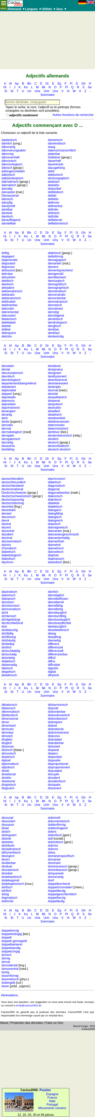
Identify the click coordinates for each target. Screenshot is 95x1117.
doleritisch (55, 835)
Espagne (52, 1094)
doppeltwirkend (12, 944)
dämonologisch (12, 164)
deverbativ (9, 510)
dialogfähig (55, 513)
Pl (66, 87)
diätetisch (54, 482)
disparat (53, 750)
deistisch (7, 284)
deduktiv (54, 185)
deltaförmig (55, 256)
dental (6, 369)
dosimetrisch (10, 979)
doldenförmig (57, 824)
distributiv (8, 845)
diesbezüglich (57, 626)
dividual (7, 866)
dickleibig (8, 644)
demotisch (55, 305)
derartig (7, 414)
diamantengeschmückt (63, 534)
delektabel (9, 322)
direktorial (8, 781)
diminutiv (8, 729)
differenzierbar (58, 654)
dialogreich (55, 520)
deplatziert (9, 386)
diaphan (53, 555)
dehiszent (8, 270)
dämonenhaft (10, 157)
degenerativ (10, 260)
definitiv (53, 209)
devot (5, 520)
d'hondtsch (9, 548)
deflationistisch (58, 223)
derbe (5, 421)
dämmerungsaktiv (14, 150)
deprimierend (10, 407)
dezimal (7, 537)
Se (90, 87)
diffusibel (54, 664)
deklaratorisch (11, 298)
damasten (8, 192)
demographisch (58, 287)
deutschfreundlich (14, 482)
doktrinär (7, 901)
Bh (29, 83)
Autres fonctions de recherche (72, 114)
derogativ (8, 435)
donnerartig (56, 876)
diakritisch (55, 499)
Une (37, 91)
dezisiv (6, 544)
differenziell (56, 650)
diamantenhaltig (59, 537)
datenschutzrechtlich (62, 150)
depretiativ (9, 404)
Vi (68, 91)
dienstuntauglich (59, 619)
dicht (5, 612)
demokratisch (57, 291)
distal (5, 828)
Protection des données (27, 1022)
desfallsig (8, 449)
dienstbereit (56, 602)
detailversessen (58, 421)
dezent (6, 527)
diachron (7, 562)
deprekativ (9, 397)
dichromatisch (11, 609)
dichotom (8, 602)
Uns (55, 91)
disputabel (55, 770)
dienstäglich (56, 595)
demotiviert (55, 308)
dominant (54, 863)
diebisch (7, 668)
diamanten (55, 531)
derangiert (8, 411)
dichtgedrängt (11, 619)
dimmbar (7, 732)
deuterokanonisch (60, 435)
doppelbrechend (59, 883)
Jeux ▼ (61, 9)
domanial (54, 859)
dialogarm (54, 510)
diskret (52, 725)
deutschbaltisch (58, 446)
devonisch (8, 517)
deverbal (7, 506)
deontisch (8, 376)
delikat (6, 329)
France (52, 1097)
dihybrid (53, 675)
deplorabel (9, 390)
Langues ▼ (33, 9)
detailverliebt (56, 418)
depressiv (8, 400)
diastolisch (55, 562)
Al (10, 83)
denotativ (8, 366)
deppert (7, 393)
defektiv (53, 199)
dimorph (7, 736)
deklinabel (8, 301)
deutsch (53, 442)
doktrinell (54, 817)
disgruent (8, 788)
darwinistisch (57, 143)
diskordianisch (57, 718)
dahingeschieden (13, 171)
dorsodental (10, 965)
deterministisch (58, 428)
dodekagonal (10, 880)
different (53, 644)
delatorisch (9, 319)
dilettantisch (10, 715)
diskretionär (56, 729)
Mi (43, 87)
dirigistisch (9, 784)
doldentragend (58, 828)
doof (51, 880)
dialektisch (55, 506)
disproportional (58, 763)
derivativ (7, 425)
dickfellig (7, 633)
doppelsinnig (10, 930)
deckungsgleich (58, 178)
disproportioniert (59, 767)
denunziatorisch (12, 373)
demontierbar (57, 298)
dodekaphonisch (13, 883)
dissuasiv (8, 824)
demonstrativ (57, 294)
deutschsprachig (13, 499)
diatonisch (8, 595)
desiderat (54, 366)
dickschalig (9, 654)
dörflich (7, 890)
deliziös (7, 336)
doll (50, 838)
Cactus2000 (88, 1029)
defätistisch (55, 192)
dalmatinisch (10, 181)
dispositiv (54, 760)
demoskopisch (58, 301)
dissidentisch (57, 781)
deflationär (55, 220)
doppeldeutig (57, 890)
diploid (6, 760)
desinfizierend (57, 379)
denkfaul (54, 333)
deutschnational (12, 489)
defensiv (54, 202)
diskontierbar (57, 711)
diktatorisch (9, 704)
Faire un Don (54, 1022)
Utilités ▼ (49, 9)
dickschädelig (11, 650)
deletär (6, 326)
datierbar (54, 153)
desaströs (8, 446)
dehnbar (7, 273)
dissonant (54, 788)
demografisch (57, 284)
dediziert (54, 181)
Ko (26, 87)
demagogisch (57, 260)
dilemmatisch (10, 711)
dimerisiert (9, 725)
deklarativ (8, 294)
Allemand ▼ (16, 9)
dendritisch (55, 319)
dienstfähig (55, 605)
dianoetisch (56, 551)
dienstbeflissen (58, 598)
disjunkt (53, 708)
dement (53, 266)
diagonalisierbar (59, 492)
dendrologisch (57, 322)
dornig (6, 958)
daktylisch (8, 174)
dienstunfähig (57, 616)
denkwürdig (56, 336)
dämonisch (9, 160)
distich (6, 831)
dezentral (8, 531)
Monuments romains (52, 1108)
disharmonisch (58, 704)
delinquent (9, 333)
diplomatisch (10, 763)
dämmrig (7, 153)
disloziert (54, 746)
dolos (51, 852)
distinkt (6, 838)
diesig (52, 633)
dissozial (7, 817)
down (5, 986)
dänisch (7, 167)
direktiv (6, 777)
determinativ (56, 425)
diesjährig (54, 637)
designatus (55, 369)
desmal (53, 390)
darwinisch (55, 140)
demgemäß (56, 273)
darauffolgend (11, 220)
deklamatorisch (12, 291)
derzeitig (7, 442)
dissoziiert (8, 821)
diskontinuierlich (59, 715)
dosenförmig (10, 975)
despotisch (55, 404)
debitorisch (55, 174)
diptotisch (8, 767)
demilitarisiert (57, 277)
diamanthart (56, 541)
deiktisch (7, 280)
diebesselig (9, 664)
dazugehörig (56, 167)
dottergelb (8, 982)
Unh (46, 91)
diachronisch (56, 478)
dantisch (7, 216)
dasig (51, 147)
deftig (5, 253)
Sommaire (47, 94)
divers (6, 859)
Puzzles (45, 1090)
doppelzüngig (11, 951)
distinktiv (7, 842)
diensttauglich (57, 612)
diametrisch (56, 548)
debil (51, 171)
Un (29, 91)
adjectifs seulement (23, 115)
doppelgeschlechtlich (62, 894)
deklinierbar (10, 305)
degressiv (8, 266)
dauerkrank (55, 164)
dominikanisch (57, 870)
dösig (5, 894)
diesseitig (54, 640)
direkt (5, 770)
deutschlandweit (13, 485)
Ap (17, 83)
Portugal (52, 1104)
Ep (59, 83)
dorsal (6, 961)
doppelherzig (57, 897)
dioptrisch (8, 757)
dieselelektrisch (58, 630)
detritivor (54, 432)
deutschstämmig (13, 503)
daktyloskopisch (12, 178)
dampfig (7, 202)
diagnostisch (56, 485)
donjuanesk (56, 873)
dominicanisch (57, 866)
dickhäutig (8, 640)
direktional (9, 774)
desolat (53, 393)
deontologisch (11, 379)
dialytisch (54, 524)
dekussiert (9, 315)
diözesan (8, 746)
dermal (6, 428)
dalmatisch (9, 185)
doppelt (7, 937)
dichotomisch (10, 605)
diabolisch (8, 558)
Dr (47, 83)
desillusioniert (57, 376)
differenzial (55, 647)
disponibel (55, 757)
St (11, 91)
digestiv (53, 668)
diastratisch (9, 591)
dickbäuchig (10, 630)
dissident (54, 777)
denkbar (53, 329)
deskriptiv (54, 386)
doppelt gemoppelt (14, 941)
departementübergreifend (19, 383)
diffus (51, 661)
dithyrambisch (11, 852)
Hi (4, 87)
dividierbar (9, 863)
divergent (8, 856)
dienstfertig (55, 609)
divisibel (7, 873)
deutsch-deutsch (59, 449)
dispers (53, 753)
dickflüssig (9, 637)
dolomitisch (55, 842)
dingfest (7, 739)
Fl (71, 83)
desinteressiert (58, 383)
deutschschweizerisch (17, 496)
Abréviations (9, 995)
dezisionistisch (11, 541)
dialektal (53, 503)
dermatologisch (12, 432)
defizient (54, 213)
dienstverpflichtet (59, 623)
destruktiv (54, 407)
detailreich (55, 414)
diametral (54, 544)
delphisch (54, 253)
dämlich (7, 143)
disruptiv (54, 774)
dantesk (7, 213)
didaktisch (8, 661)
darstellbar (9, 223)
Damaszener (10, 195)
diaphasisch (56, 558)
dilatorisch (8, 708)
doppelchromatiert (60, 887)
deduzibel (54, 188)
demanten (55, 263)
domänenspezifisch (61, 856)
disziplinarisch (11, 849)
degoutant (8, 263)
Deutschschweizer (14, 492)
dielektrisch (9, 675)
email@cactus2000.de (28, 1005)
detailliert (54, 411)
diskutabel (55, 739)
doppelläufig (56, 901)
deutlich (53, 439)
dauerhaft (54, 160)
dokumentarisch (59, 821)
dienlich (53, 591)
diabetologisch (11, 555)
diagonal (54, 489)
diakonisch (55, 496)
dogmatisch (9, 897)
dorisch (7, 954)
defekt (52, 195)
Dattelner (54, 157)
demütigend (56, 315)
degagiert (8, 256)
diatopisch (8, 598)
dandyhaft (8, 206)
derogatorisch (11, 439)
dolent (52, 831)
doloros (53, 849)
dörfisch (7, 887)
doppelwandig (11, 948)
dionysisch (9, 753)
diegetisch (8, 671)
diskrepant (55, 722)
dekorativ (8, 308)
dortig (5, 972)
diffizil (52, 657)
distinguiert (9, 835)
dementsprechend (60, 270)
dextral (6, 524)
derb (5, 418)
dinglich (7, 743)
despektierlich (57, 397)
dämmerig (8, 147)
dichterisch (9, 616)
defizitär (53, 216)
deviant (7, 513)
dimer (5, 722)
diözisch (7, 750)
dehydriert (8, 277)
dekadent (8, 287)
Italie (52, 1101)
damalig (7, 188)
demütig (53, 312)
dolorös (53, 845)
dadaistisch (9, 140)
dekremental (10, 312)
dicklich (7, 647)
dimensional (10, 718)
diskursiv (54, 736)
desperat (54, 400)
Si (5, 91)
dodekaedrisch (12, 876)
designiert (54, 373)
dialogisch (55, 517)
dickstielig (8, 657)
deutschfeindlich (13, 478)
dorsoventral (10, 968)
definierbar (55, 206)
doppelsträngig (12, 934)
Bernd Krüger (80, 1026)
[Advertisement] (47, 40)
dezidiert (7, 534)
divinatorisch (10, 870)
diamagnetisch (58, 527)
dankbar (7, 209)
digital (52, 671)
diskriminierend (58, 732)
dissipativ (54, 784)
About (4, 1022)
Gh (84, 83)
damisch (7, 199)
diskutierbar (56, 743)
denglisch (54, 326)
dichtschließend (12, 623)
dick (4, 626)
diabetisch (8, 551)
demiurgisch (56, 280)
